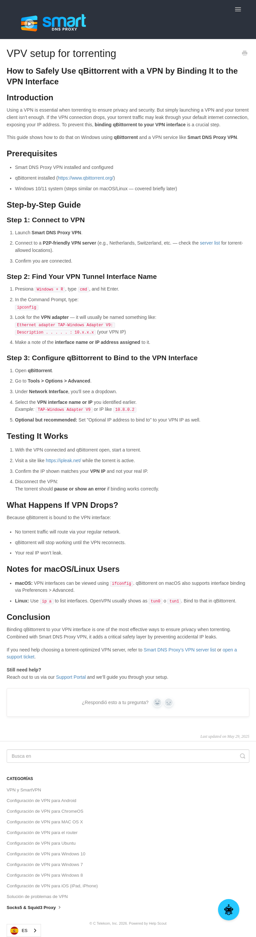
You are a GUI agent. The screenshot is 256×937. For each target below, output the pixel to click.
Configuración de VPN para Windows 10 (46, 853)
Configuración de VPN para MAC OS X (45, 821)
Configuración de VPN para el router (42, 832)
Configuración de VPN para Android (41, 800)
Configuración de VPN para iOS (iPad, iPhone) (52, 885)
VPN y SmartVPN (24, 789)
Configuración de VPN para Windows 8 (45, 875)
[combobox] (24, 930)
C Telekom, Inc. (105, 923)
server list (210, 243)
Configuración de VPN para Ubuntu (41, 843)
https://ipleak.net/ (63, 460)
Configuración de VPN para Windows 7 (45, 864)
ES (18, 931)
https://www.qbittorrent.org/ (85, 178)
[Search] (128, 756)
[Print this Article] (244, 54)
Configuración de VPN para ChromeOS (45, 811)
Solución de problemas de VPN (37, 896)
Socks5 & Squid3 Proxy (34, 907)
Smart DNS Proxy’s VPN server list (180, 649)
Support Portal (71, 677)
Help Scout (158, 923)
